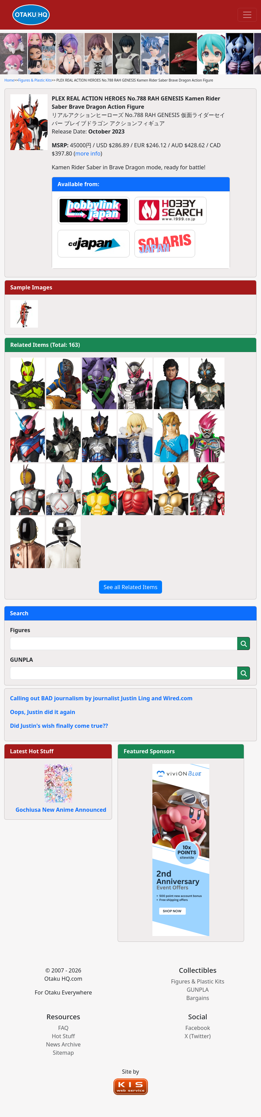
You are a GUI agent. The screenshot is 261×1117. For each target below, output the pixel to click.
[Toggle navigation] (247, 15)
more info (87, 153)
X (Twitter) (198, 1036)
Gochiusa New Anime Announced (61, 809)
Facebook (197, 1028)
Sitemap (63, 1052)
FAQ (63, 1028)
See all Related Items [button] (130, 587)
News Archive (63, 1044)
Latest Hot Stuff (31, 751)
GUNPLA (21, 659)
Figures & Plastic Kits (35, 80)
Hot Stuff (63, 1036)
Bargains (197, 998)
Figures (20, 630)
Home (9, 80)
